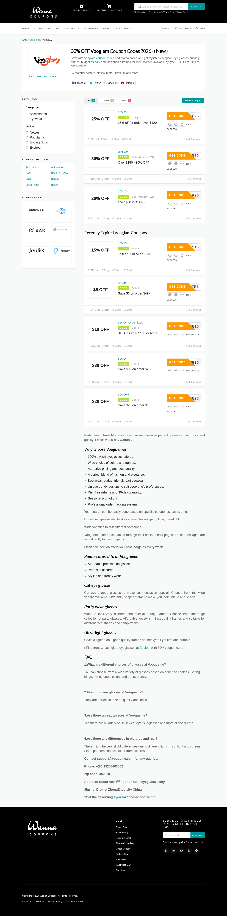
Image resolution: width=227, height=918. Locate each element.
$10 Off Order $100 (130, 322)
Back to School (123, 838)
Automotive (57, 167)
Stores (38, 28)
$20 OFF (123, 394)
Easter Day (121, 827)
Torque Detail (182, 12)
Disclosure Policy (75, 901)
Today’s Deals (122, 28)
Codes (108, 100)
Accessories (32, 167)
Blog (105, 28)
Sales (126, 100)
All (91, 100)
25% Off (123, 112)
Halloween (121, 859)
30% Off (123, 151)
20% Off (123, 191)
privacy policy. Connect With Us (187, 842)
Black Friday (32, 184)
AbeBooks (170, 12)
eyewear (120, 797)
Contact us (71, 28)
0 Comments (193, 139)
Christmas (121, 870)
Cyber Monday (123, 849)
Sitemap (40, 901)
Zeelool (145, 647)
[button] (79, 83)
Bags (28, 178)
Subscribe (198, 835)
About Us (53, 28)
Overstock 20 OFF (157, 12)
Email (126, 139)
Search (196, 6)
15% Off (123, 243)
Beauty (55, 178)
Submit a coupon (193, 100)
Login (200, 28)
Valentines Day (123, 865)
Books (54, 184)
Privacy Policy (55, 901)
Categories (90, 28)
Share (115, 139)
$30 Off (123, 358)
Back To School (59, 173)
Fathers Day (122, 854)
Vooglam (99, 58)
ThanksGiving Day (125, 843)
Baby (28, 173)
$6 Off (122, 282)
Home (25, 28)
